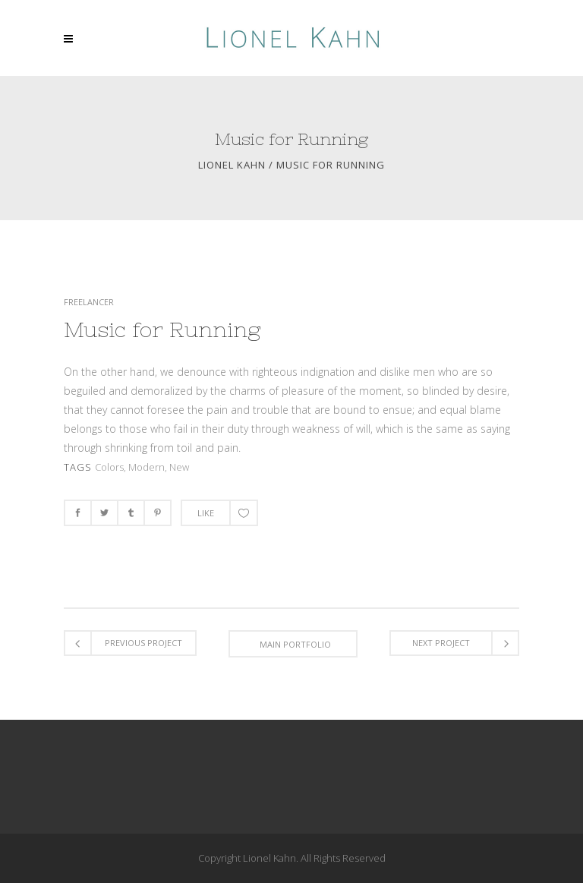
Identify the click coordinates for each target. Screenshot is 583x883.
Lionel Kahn (232, 165)
